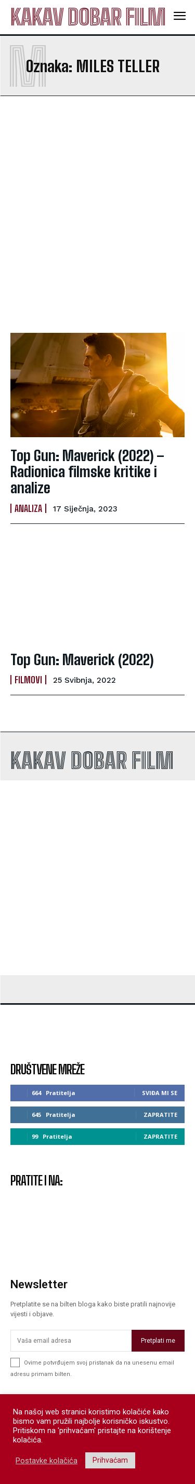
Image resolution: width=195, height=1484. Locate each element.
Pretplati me (158, 1340)
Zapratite (160, 1114)
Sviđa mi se (159, 1093)
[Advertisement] (97, 214)
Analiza (28, 508)
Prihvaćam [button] (110, 1460)
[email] (71, 1341)
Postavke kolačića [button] (46, 1460)
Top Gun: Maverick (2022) (82, 659)
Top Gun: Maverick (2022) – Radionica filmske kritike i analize (87, 471)
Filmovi (28, 679)
